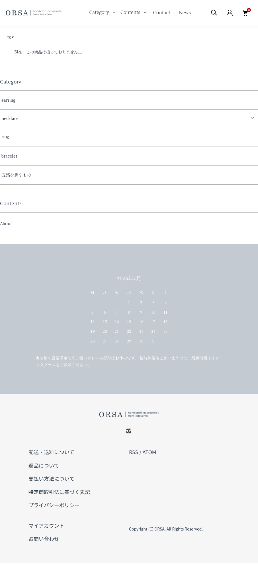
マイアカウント (46, 525)
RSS (133, 452)
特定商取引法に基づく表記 (59, 491)
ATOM (149, 452)
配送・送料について (51, 452)
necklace (10, 118)
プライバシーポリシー (54, 505)
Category (99, 12)
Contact (161, 12)
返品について (43, 465)
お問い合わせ (43, 538)
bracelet (9, 156)
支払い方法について (51, 478)
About (6, 223)
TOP (10, 37)
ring (5, 136)
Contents (130, 12)
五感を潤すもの (16, 175)
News (185, 12)
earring (8, 100)
